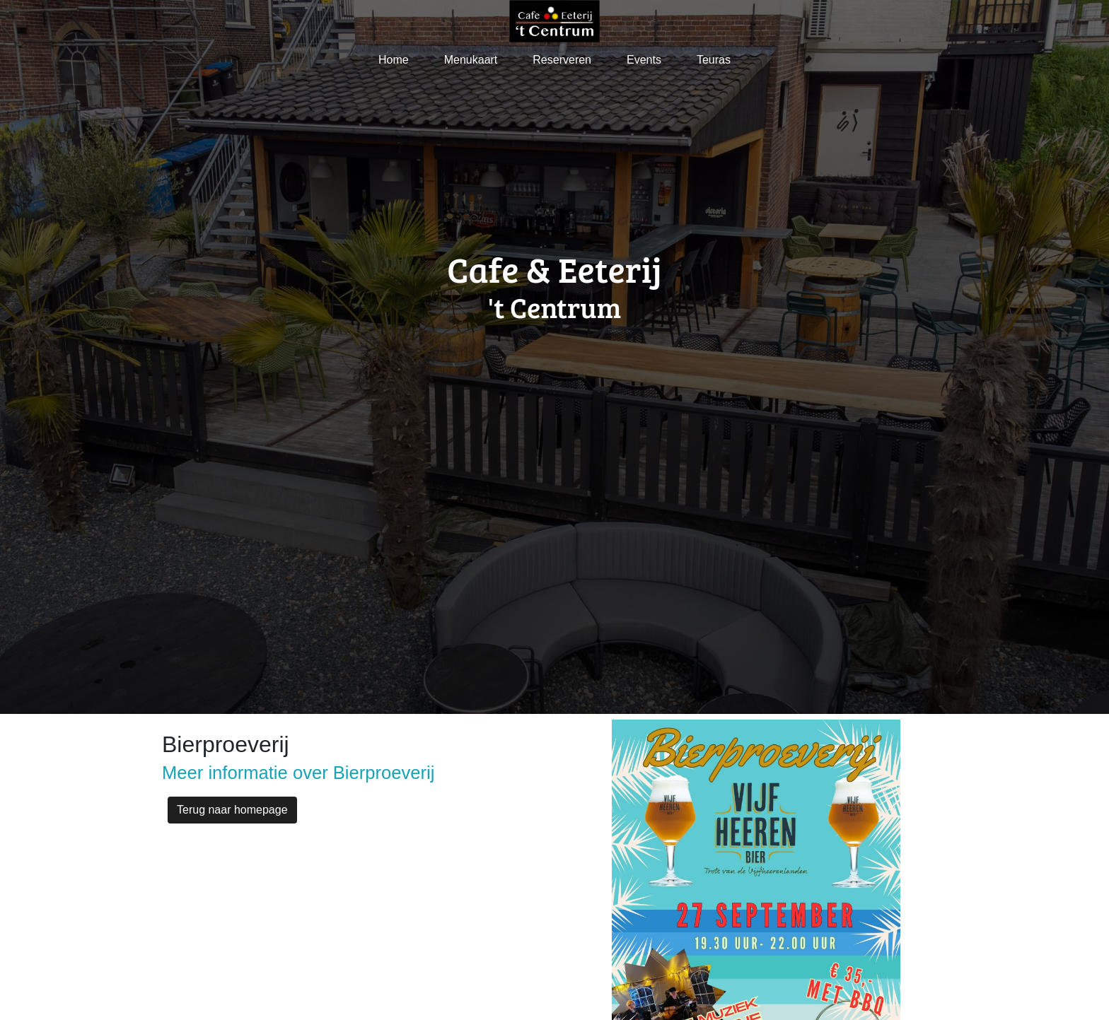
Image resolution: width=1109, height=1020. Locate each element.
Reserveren (562, 60)
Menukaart (471, 60)
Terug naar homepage (232, 810)
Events (644, 60)
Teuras (714, 60)
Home (393, 60)
